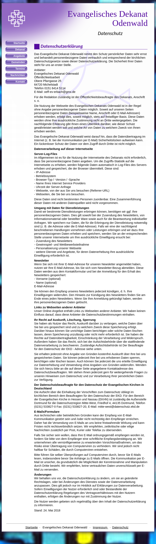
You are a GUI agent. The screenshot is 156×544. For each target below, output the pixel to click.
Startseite (31, 527)
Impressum (100, 527)
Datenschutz (120, 527)
